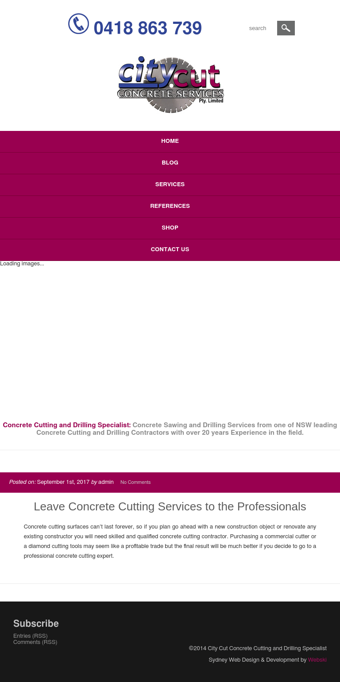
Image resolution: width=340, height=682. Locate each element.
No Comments (135, 482)
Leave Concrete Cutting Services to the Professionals (170, 506)
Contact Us (170, 250)
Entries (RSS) (30, 636)
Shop (170, 228)
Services (170, 185)
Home (170, 141)
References (170, 206)
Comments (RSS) (35, 642)
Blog (170, 163)
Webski (317, 660)
